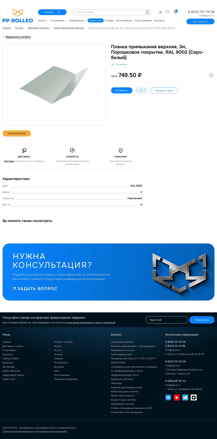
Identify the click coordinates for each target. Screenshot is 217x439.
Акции (57, 346)
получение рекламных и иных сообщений (90, 322)
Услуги (58, 350)
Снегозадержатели (121, 354)
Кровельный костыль (122, 403)
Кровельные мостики (122, 350)
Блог (57, 370)
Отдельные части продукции (127, 412)
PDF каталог (200, 21)
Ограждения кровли (122, 341)
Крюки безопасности (122, 395)
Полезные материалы (66, 379)
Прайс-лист (9, 379)
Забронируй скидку (13, 375)
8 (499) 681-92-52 (175, 380)
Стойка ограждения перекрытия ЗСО (131, 408)
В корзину (121, 90)
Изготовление (62, 375)
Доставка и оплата (13, 346)
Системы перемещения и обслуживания (133, 346)
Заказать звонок (17, 133)
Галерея (58, 358)
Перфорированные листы (125, 375)
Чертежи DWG (10, 358)
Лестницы (116, 383)
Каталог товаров (63, 341)
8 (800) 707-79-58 (201, 12)
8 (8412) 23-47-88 (175, 345)
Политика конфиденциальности (18, 431)
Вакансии (8, 362)
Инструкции (61, 362)
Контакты (8, 354)
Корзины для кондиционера (126, 387)
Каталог (52, 12)
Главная (7, 341)
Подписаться (201, 319)
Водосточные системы (123, 399)
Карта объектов (11, 370)
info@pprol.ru (206, 15)
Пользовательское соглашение (51, 431)
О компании (9, 350)
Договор (59, 366)
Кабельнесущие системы (124, 391)
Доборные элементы (122, 379)
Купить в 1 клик (164, 90)
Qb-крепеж (9, 366)
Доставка (9, 161)
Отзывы (58, 354)
